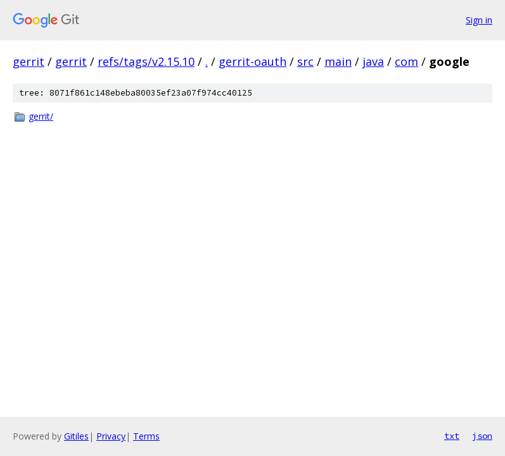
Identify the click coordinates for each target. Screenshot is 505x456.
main (338, 61)
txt (451, 435)
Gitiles (76, 436)
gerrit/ (41, 116)
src (305, 61)
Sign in (479, 20)
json (482, 435)
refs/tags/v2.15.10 (146, 61)
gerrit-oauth (252, 61)
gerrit (28, 61)
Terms (146, 436)
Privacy (110, 436)
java (373, 61)
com (406, 61)
